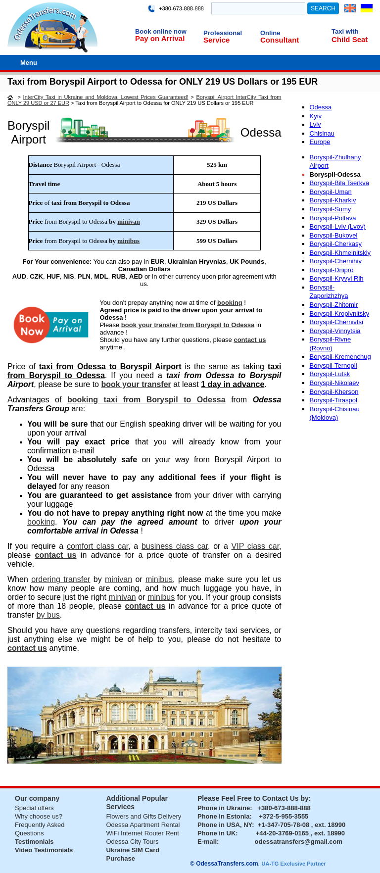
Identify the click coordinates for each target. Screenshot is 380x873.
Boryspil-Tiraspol (333, 400)
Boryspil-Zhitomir (334, 304)
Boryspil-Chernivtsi (336, 322)
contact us (250, 339)
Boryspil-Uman (331, 191)
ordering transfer (60, 579)
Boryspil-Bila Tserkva (339, 183)
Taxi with (345, 31)
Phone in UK (216, 833)
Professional (222, 33)
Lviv (315, 124)
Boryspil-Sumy (330, 209)
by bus (48, 615)
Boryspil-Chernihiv (336, 261)
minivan (128, 221)
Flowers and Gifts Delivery (144, 816)
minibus (128, 240)
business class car (175, 546)
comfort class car (97, 546)
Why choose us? (38, 816)
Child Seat (350, 39)
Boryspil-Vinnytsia (335, 331)
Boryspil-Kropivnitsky (340, 313)
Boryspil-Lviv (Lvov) (338, 226)
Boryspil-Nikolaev (334, 383)
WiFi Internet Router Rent (142, 833)
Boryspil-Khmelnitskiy (340, 252)
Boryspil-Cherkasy (336, 243)
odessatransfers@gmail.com (298, 841)
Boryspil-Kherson (334, 391)
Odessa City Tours (132, 841)
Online (270, 33)
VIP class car (256, 546)
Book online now (161, 31)
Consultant (279, 40)
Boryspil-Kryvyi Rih (337, 278)
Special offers (34, 808)
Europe (320, 142)
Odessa (321, 107)
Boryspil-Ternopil (333, 365)
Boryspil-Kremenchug (340, 356)
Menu (28, 62)
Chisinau (322, 133)
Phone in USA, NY (224, 824)
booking (229, 302)
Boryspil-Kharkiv (333, 200)
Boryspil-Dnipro (332, 270)
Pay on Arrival (160, 38)
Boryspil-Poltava (333, 218)
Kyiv (316, 116)
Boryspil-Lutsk (330, 374)
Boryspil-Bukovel (334, 235)
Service (216, 40)
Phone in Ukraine (223, 808)
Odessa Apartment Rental (143, 824)
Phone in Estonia (223, 816)
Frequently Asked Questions (39, 829)
